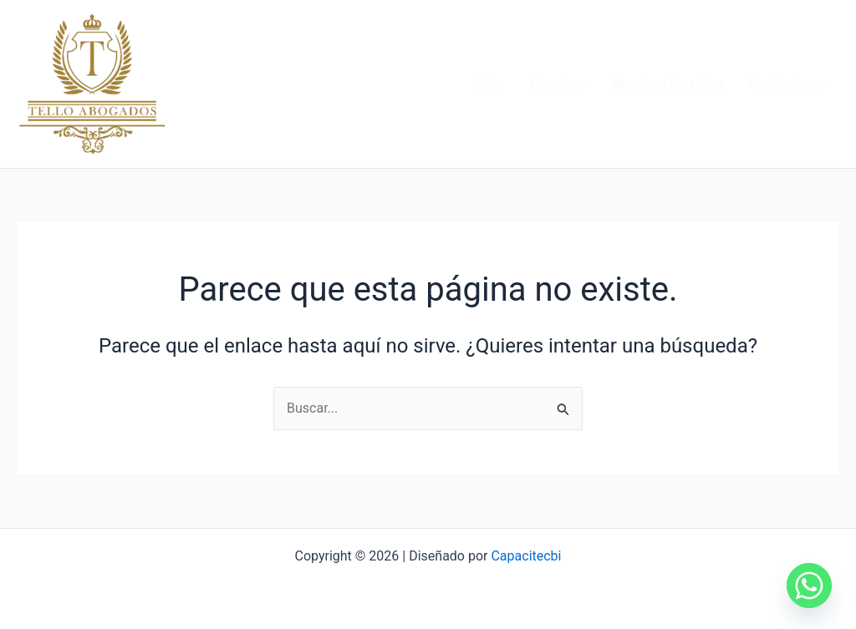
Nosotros (557, 84)
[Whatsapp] (809, 585)
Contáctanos (788, 84)
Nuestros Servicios (667, 84)
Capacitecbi (526, 556)
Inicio (486, 84)
